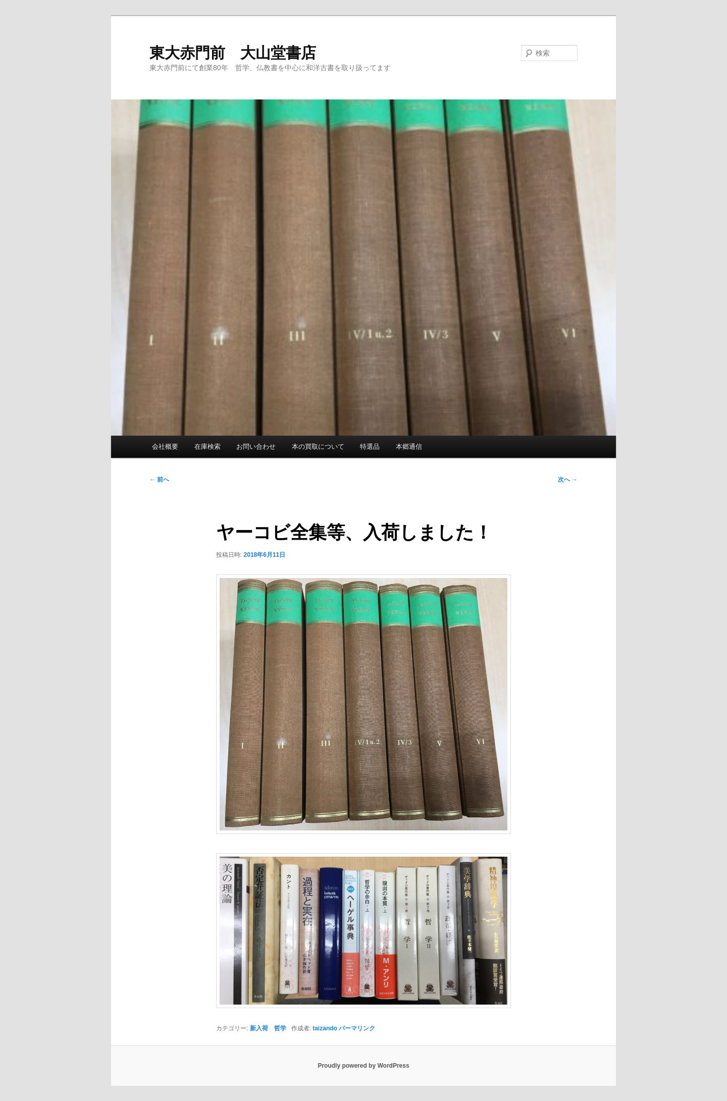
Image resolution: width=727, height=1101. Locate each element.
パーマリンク (357, 1028)
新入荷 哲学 (268, 1028)
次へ (568, 479)
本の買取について (318, 446)
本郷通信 (409, 446)
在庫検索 (207, 446)
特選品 (370, 446)
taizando (325, 1028)
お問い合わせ (256, 446)
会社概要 (165, 446)
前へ (159, 479)
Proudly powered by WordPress (363, 1065)
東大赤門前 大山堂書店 (232, 52)
